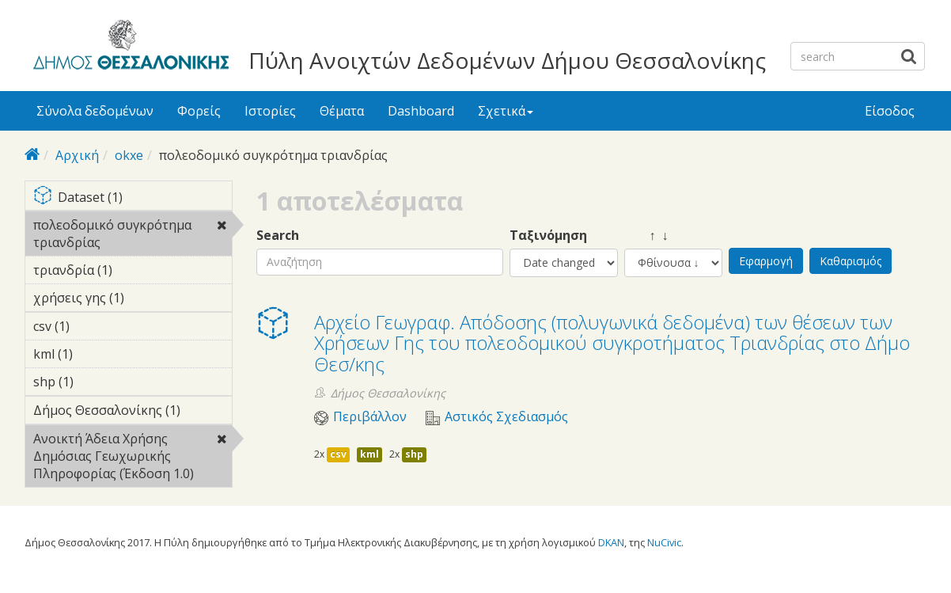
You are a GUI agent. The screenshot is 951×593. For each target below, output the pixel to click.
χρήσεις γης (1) (132, 300)
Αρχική (77, 155)
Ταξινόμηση (548, 235)
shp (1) (98, 381)
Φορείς (199, 111)
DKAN (611, 542)
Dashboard (421, 111)
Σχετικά (505, 111)
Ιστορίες (270, 111)
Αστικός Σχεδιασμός (506, 417)
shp (414, 454)
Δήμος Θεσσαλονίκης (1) (132, 412)
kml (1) (97, 354)
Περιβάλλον (370, 417)
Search (277, 235)
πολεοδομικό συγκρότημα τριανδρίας (132, 236)
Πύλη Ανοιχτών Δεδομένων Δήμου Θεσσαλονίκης (507, 60)
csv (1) (94, 326)
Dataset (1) (132, 198)
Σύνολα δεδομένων (94, 111)
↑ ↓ (646, 235)
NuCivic (664, 542)
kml (369, 454)
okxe (129, 155)
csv (338, 454)
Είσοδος (890, 111)
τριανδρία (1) (132, 272)
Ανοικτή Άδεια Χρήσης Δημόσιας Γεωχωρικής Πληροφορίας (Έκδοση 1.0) (132, 458)
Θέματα (342, 111)
